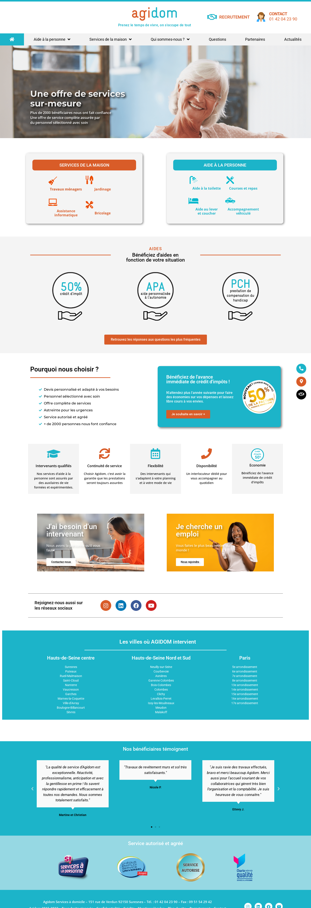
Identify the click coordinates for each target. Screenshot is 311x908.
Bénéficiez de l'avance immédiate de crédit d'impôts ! (198, 379)
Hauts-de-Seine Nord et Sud (161, 658)
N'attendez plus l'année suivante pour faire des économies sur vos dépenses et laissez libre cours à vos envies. (199, 397)
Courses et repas (243, 188)
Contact (278, 13)
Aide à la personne (52, 39)
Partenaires (255, 39)
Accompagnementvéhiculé (243, 211)
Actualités (292, 39)
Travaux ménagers (66, 189)
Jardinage (102, 189)
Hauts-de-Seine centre (71, 658)
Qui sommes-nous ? (170, 39)
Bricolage (103, 213)
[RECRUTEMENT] (212, 17)
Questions (217, 39)
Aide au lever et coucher (206, 211)
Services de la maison (110, 39)
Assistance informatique (66, 213)
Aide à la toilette (206, 188)
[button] (32, 789)
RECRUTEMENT (234, 17)
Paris (244, 658)
